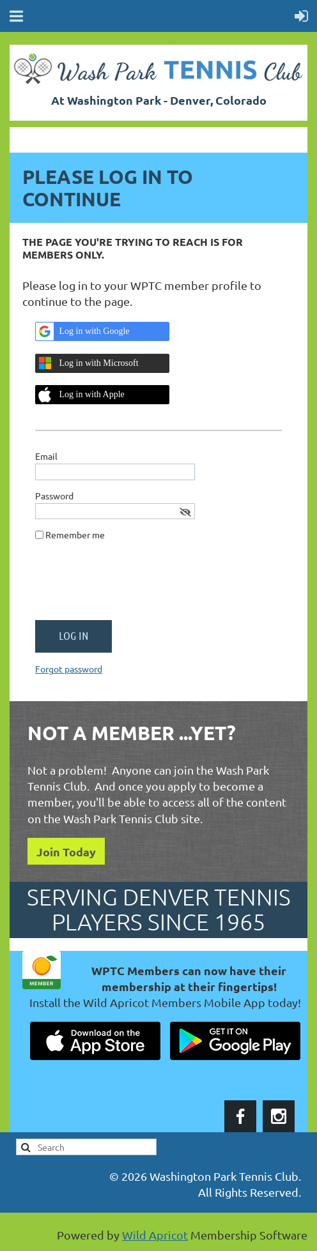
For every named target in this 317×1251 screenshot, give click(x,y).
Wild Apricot (155, 1234)
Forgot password (68, 668)
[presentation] (132, 585)
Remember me (75, 534)
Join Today (66, 851)
